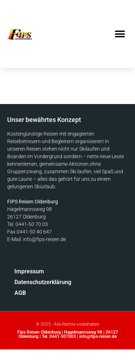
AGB (20, 292)
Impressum (29, 271)
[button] (120, 34)
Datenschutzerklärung (30, 282)
